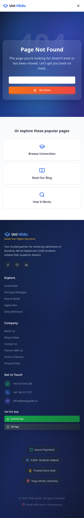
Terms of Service (14, 357)
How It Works (12, 298)
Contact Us (10, 344)
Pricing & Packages (15, 292)
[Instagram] (17, 264)
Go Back (42, 80)
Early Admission (13, 311)
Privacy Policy (12, 363)
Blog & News (11, 337)
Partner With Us (13, 350)
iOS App (12, 426)
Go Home (42, 90)
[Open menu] (78, 6)
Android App (15, 418)
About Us (9, 331)
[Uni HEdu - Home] (14, 5)
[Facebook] (7, 264)
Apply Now (10, 305)
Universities (11, 285)
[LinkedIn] (26, 264)
